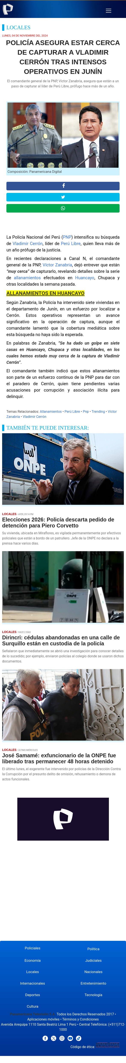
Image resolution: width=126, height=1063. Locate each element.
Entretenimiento (93, 983)
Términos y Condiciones (80, 1019)
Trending (98, 412)
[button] (108, 11)
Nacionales (93, 972)
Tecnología (93, 995)
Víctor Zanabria (57, 264)
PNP (67, 237)
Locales (32, 972)
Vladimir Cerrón (28, 243)
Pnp (86, 412)
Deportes (32, 995)
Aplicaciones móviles (43, 1019)
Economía (32, 960)
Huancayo (84, 277)
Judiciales (93, 960)
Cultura (32, 1006)
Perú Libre (71, 243)
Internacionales (32, 983)
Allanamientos (51, 412)
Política (93, 949)
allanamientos (27, 277)
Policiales (32, 948)
